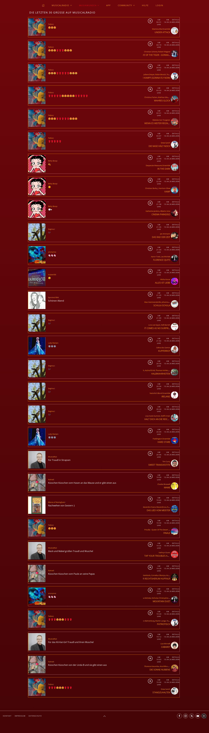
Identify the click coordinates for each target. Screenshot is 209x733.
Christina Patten (150, 97)
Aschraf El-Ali (150, 370)
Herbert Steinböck (143, 575)
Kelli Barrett (165, 325)
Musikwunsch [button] (89, 5)
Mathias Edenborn (165, 97)
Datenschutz (35, 716)
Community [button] (126, 5)
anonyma (52, 252)
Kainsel (51, 479)
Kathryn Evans (164, 552)
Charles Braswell (163, 484)
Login (159, 5)
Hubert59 (52, 274)
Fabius (50, 24)
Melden (175, 22)
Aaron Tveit (155, 256)
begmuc (51, 229)
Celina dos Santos (163, 347)
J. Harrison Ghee (164, 188)
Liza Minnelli (165, 643)
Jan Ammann (165, 234)
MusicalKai (52, 456)
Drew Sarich (165, 143)
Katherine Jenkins (152, 211)
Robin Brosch (160, 74)
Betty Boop (52, 161)
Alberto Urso (165, 211)
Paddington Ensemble (161, 438)
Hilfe (145, 5)
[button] (104, 716)
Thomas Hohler (162, 370)
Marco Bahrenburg (147, 621)
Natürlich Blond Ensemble (160, 393)
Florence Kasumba (151, 666)
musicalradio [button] (62, 5)
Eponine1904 (53, 297)
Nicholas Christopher (160, 598)
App (108, 5)
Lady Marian (53, 343)
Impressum (20, 716)
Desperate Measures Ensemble (158, 165)
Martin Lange (160, 621)
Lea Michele (165, 256)
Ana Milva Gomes (167, 666)
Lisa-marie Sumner (152, 416)
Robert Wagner (164, 51)
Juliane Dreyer (149, 74)
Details (175, 20)
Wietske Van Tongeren (161, 120)
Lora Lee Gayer (154, 325)
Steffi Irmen (165, 416)
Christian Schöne (150, 51)
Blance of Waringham (56, 502)
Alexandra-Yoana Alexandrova (154, 507)
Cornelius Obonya (158, 575)
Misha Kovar (165, 279)
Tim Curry (166, 461)
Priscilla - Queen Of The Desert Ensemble (160, 529)
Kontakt (7, 716)
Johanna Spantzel (169, 302)
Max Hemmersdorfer (152, 302)
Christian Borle (151, 188)
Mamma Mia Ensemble (161, 29)
